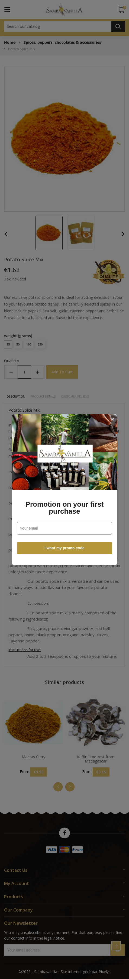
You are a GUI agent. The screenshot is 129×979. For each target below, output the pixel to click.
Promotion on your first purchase (64, 508)
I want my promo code (64, 548)
